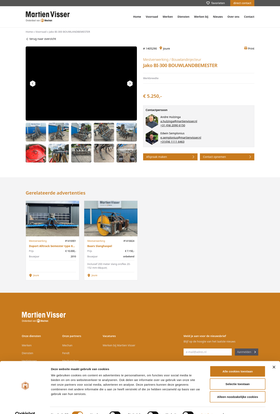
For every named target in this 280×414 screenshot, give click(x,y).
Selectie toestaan (238, 375)
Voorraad (152, 16)
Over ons (233, 16)
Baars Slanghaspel (99, 246)
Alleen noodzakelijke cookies (237, 388)
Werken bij (201, 16)
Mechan (67, 345)
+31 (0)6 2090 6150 (172, 125)
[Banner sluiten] (274, 358)
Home (137, 16)
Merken (168, 16)
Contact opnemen (227, 157)
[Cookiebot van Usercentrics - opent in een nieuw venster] (25, 406)
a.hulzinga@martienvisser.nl (178, 121)
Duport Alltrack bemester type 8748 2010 (56, 246)
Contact (249, 16)
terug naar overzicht (41, 39)
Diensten (183, 16)
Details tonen (210, 406)
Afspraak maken (170, 157)
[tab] (36, 132)
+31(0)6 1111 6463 (172, 141)
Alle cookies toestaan (237, 363)
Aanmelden (246, 352)
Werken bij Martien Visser (119, 345)
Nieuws (218, 16)
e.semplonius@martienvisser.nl (180, 137)
